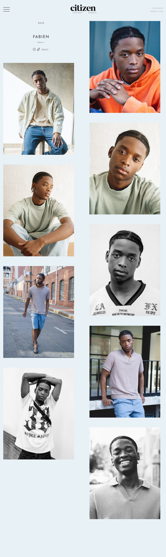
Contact (78, 12)
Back (41, 22)
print (45, 49)
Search (92, 12)
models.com (156, 11)
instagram (157, 8)
